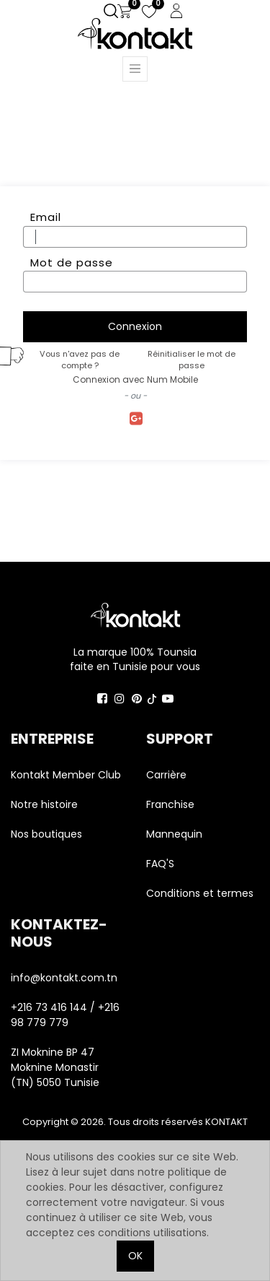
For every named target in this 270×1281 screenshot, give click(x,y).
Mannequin (175, 834)
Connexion (135, 326)
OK (135, 1256)
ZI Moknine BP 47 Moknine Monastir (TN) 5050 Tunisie (55, 1067)
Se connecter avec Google (135, 419)
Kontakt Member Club (66, 775)
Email (45, 217)
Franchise (170, 804)
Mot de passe (71, 262)
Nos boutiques (46, 834)
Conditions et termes (199, 893)
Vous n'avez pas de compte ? (80, 360)
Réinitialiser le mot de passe (191, 360)
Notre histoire (44, 804)
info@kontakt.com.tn (65, 977)
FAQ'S (160, 863)
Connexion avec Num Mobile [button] (135, 379)
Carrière (166, 775)
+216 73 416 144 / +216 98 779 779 (65, 1015)
